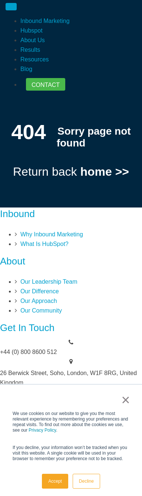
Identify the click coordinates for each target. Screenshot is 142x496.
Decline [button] (86, 481)
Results (30, 50)
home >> (104, 171)
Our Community (41, 310)
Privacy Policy (42, 430)
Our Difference (39, 291)
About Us (32, 40)
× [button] (125, 400)
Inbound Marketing (45, 21)
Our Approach (38, 301)
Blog (26, 69)
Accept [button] (55, 481)
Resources (34, 59)
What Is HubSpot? (44, 244)
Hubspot (31, 30)
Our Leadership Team (48, 282)
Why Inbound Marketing (51, 234)
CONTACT (46, 85)
